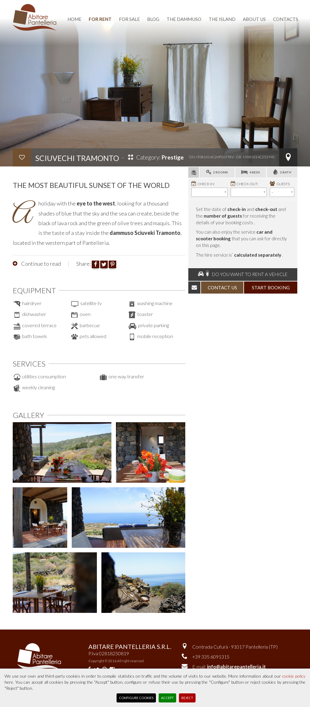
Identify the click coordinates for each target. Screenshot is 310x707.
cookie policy (293, 676)
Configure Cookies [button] (136, 698)
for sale (129, 19)
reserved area (279, 4)
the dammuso (184, 19)
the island (222, 19)
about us (254, 19)
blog (153, 19)
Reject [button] (187, 698)
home (74, 19)
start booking (271, 287)
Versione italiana (232, 4)
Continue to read (40, 263)
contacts (285, 19)
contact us (222, 287)
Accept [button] (167, 698)
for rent (100, 19)
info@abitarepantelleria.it (236, 666)
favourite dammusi (180, 4)
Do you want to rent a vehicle (243, 274)
